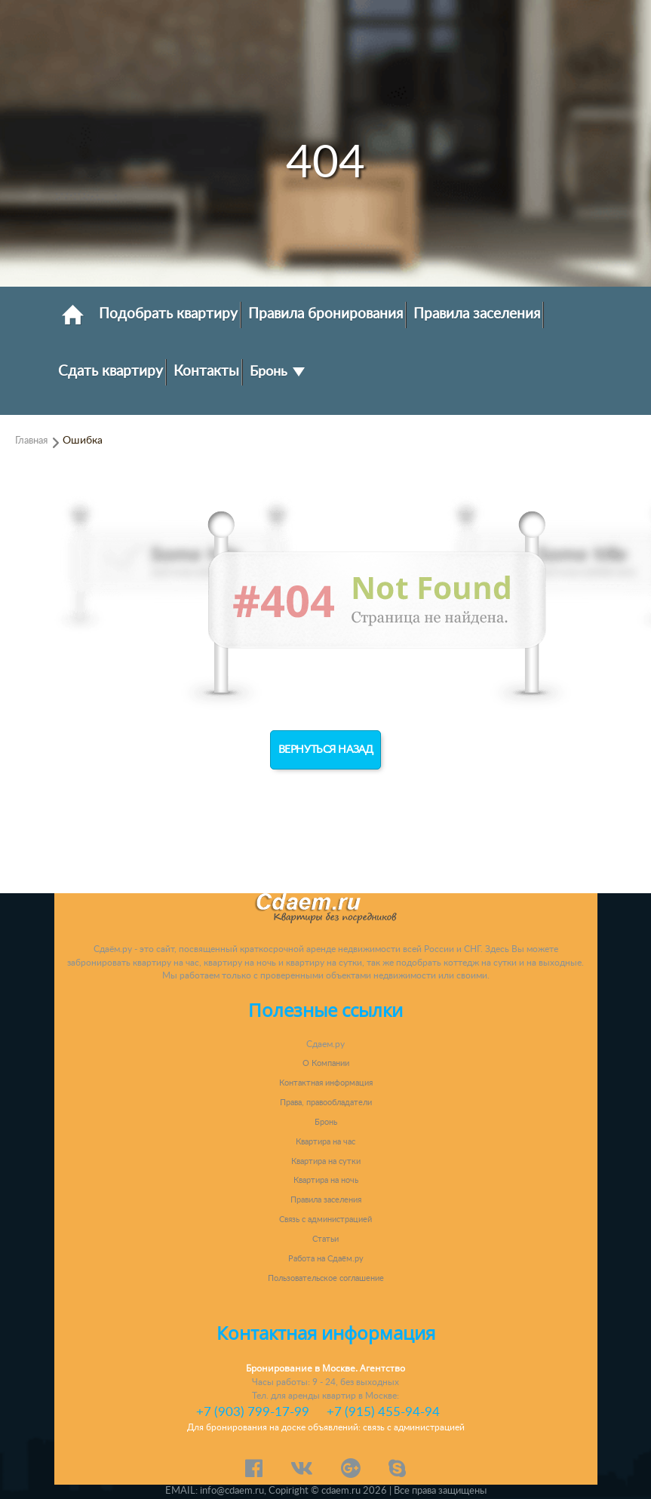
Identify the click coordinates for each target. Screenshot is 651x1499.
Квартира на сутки (326, 1161)
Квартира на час (325, 1142)
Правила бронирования (325, 313)
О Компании (325, 1063)
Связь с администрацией (325, 1219)
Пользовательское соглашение (326, 1278)
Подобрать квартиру (168, 313)
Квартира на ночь (325, 1180)
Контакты (206, 371)
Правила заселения (476, 313)
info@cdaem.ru (232, 1490)
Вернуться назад (325, 750)
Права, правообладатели (326, 1102)
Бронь (277, 371)
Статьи (325, 1239)
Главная (31, 440)
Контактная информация (326, 1083)
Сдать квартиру (110, 371)
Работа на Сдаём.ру (326, 1259)
